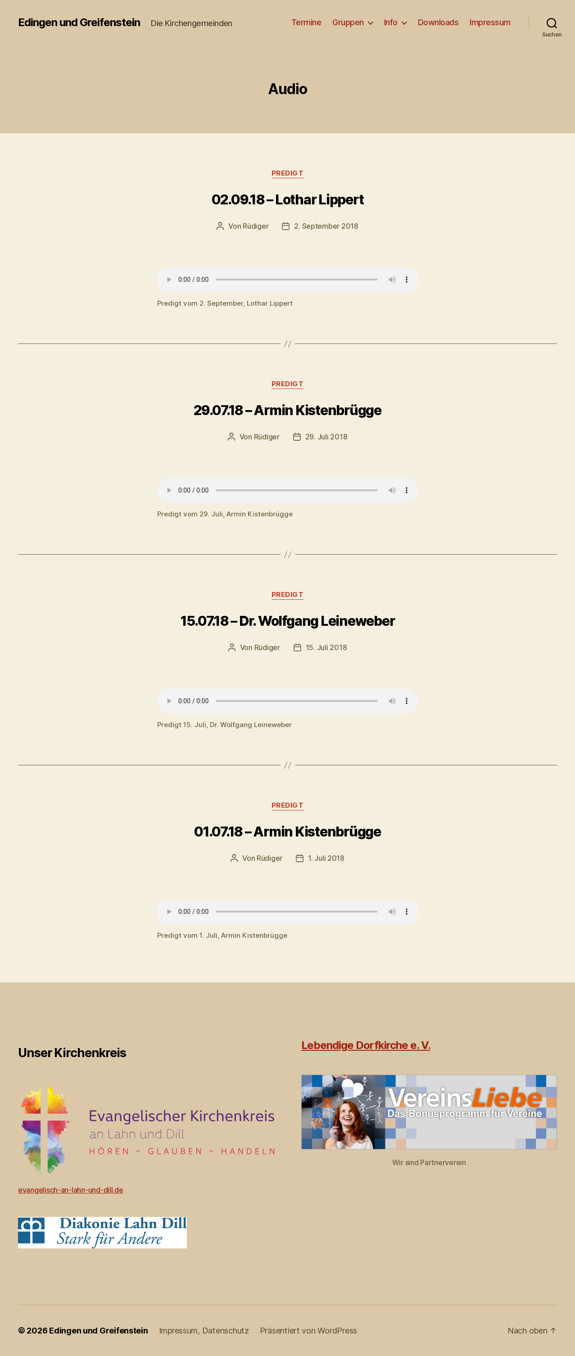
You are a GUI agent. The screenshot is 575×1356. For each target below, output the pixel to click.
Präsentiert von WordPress (308, 1330)
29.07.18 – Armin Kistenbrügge (287, 410)
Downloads (438, 22)
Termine (306, 22)
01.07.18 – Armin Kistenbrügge (287, 831)
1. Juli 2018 (326, 858)
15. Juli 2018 (326, 647)
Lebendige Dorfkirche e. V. (365, 1045)
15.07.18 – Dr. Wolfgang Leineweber (288, 621)
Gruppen (348, 22)
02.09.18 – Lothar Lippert (288, 199)
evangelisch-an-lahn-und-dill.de (70, 1189)
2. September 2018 (326, 226)
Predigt (288, 173)
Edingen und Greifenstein (79, 22)
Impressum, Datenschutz (204, 1330)
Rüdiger (255, 226)
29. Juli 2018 (326, 436)
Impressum (490, 22)
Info (391, 22)
